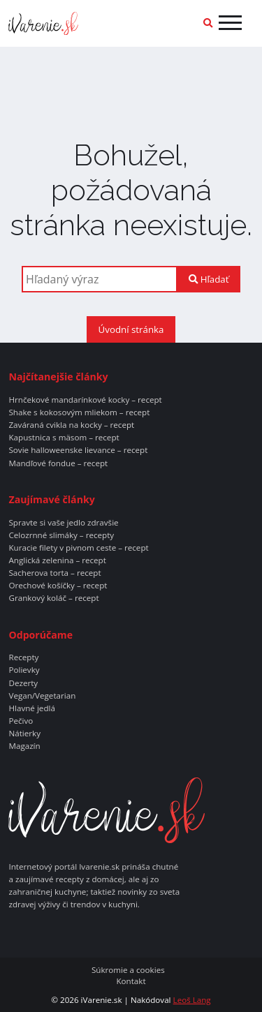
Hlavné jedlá (31, 708)
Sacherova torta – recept (54, 573)
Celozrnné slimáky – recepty (61, 535)
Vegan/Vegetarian (41, 696)
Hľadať (208, 279)
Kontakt (130, 981)
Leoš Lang (192, 1000)
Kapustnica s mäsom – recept (63, 437)
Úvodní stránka (131, 329)
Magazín (24, 746)
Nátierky (24, 733)
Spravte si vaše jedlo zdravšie (63, 523)
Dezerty (23, 683)
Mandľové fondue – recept (58, 463)
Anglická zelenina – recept (56, 560)
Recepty (23, 657)
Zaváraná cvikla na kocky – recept (71, 425)
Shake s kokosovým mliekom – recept (79, 412)
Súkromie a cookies (128, 970)
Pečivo (20, 721)
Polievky (23, 670)
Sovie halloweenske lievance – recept (77, 450)
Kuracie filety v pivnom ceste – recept (78, 548)
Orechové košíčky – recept (57, 585)
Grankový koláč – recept (53, 598)
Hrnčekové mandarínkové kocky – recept (84, 400)
